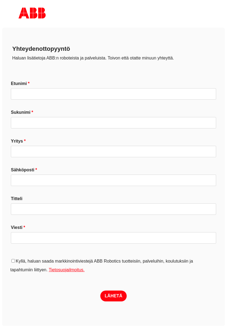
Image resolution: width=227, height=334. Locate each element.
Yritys (17, 141)
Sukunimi (20, 112)
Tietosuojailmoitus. (67, 269)
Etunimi (19, 83)
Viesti (16, 227)
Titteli (16, 198)
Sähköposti (22, 170)
